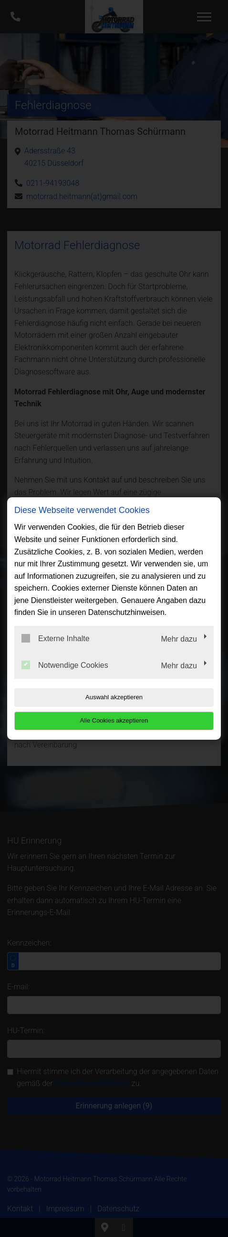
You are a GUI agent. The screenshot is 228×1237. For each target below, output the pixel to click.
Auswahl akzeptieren (114, 697)
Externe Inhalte (55, 638)
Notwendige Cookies (64, 665)
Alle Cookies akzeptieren (114, 720)
